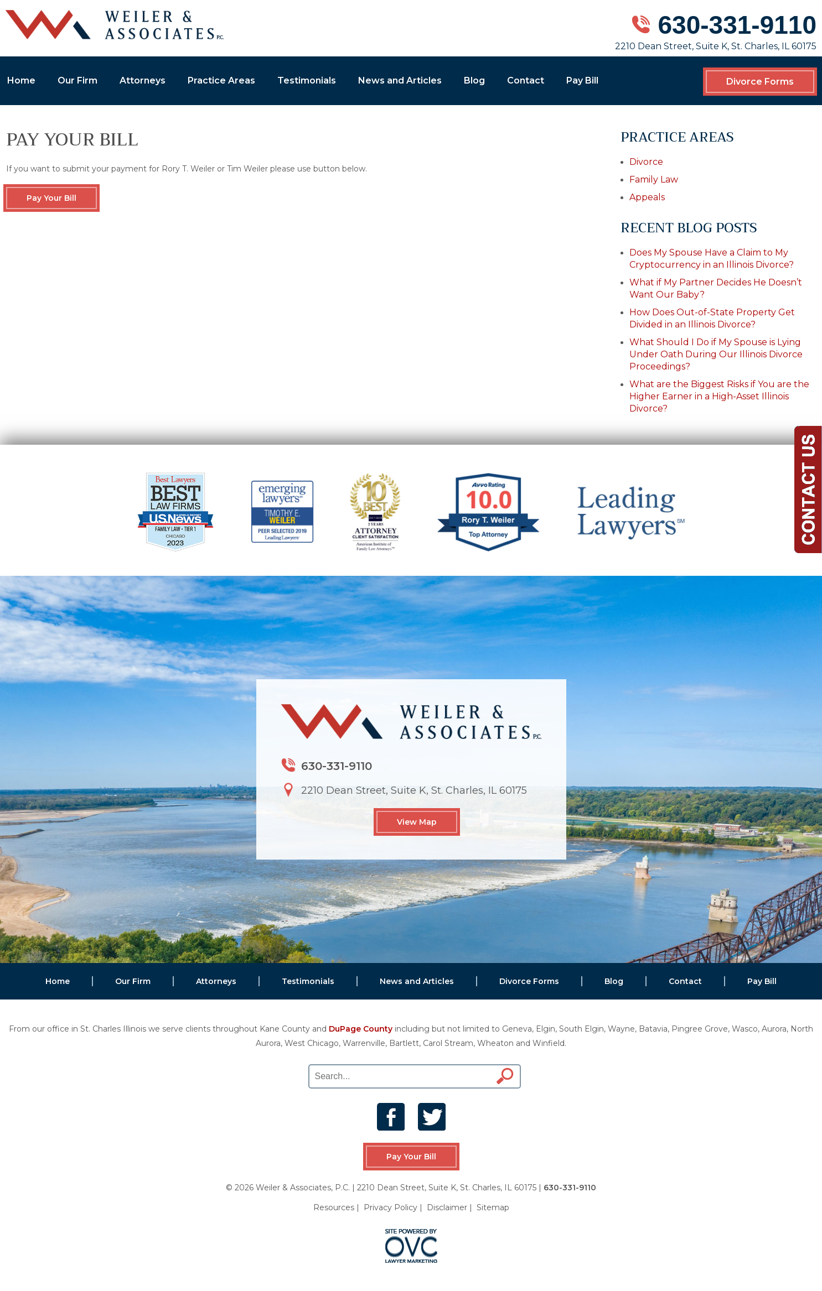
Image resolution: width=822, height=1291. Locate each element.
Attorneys (143, 80)
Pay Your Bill (51, 198)
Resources (333, 1207)
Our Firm (77, 80)
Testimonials (306, 80)
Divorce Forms (760, 81)
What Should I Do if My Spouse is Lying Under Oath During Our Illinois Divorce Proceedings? (716, 354)
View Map (417, 822)
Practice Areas (221, 80)
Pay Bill (582, 80)
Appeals (647, 197)
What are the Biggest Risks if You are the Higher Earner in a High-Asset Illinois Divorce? (719, 396)
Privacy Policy (390, 1207)
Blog (474, 80)
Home (21, 80)
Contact (525, 80)
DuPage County (360, 1029)
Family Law (653, 179)
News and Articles (400, 80)
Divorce (646, 162)
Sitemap (493, 1207)
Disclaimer (447, 1207)
